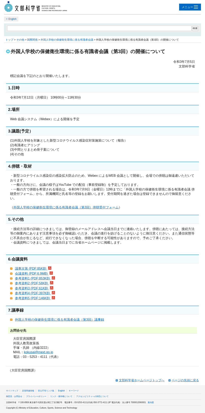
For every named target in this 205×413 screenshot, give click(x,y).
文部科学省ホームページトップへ (141, 380)
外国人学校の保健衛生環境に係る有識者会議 (67, 39)
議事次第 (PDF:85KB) (33, 268)
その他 (20, 39)
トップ (9, 39)
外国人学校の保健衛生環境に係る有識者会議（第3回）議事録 (59, 319)
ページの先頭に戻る (185, 380)
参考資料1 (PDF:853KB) (35, 278)
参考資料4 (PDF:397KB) (35, 293)
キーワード (74, 391)
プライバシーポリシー (36, 396)
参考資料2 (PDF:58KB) (34, 283)
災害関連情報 (28, 391)
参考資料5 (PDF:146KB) (35, 298)
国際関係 (32, 39)
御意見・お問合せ (14, 396)
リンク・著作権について (61, 396)
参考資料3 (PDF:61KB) (34, 288)
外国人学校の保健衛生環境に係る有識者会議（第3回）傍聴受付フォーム (66, 207)
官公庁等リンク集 (46, 391)
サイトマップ (12, 391)
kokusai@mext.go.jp (38, 352)
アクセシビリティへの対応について (92, 396)
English (12, 19)
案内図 (151, 402)
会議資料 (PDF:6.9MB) (34, 273)
